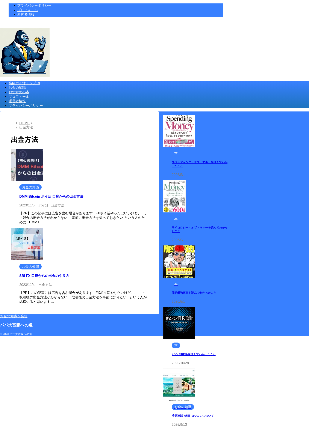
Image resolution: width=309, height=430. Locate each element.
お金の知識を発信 (13, 316)
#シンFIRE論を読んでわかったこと (194, 354)
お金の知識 (17, 87)
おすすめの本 (19, 92)
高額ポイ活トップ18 (24, 83)
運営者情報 (17, 101)
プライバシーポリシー (26, 105)
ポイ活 (43, 205)
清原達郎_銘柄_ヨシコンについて (193, 415)
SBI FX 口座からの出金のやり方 (44, 276)
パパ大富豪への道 (16, 325)
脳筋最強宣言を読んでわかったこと (194, 292)
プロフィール (19, 96)
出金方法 (57, 205)
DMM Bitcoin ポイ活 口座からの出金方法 (51, 196)
